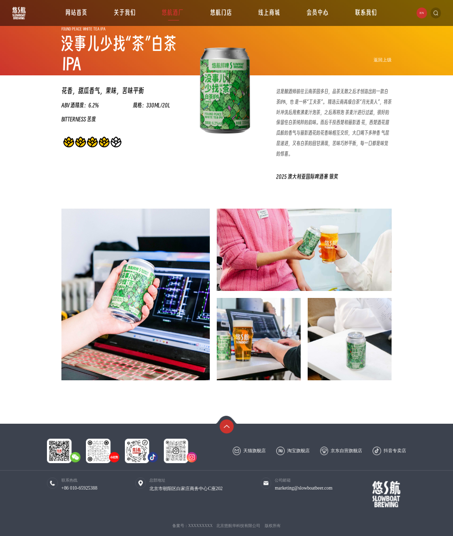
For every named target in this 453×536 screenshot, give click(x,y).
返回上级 (383, 59)
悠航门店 (221, 12)
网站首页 (76, 12)
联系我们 (366, 12)
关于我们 (124, 12)
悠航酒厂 (172, 12)
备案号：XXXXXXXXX (192, 526)
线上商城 (269, 12)
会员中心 (317, 12)
